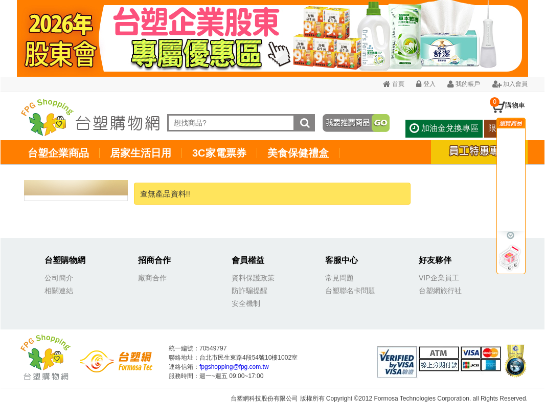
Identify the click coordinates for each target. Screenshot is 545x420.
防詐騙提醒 (249, 290)
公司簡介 (58, 278)
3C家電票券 (219, 153)
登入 (425, 83)
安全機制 (246, 303)
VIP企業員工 (439, 278)
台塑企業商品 (58, 153)
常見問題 (339, 278)
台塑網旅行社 (440, 290)
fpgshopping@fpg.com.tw (234, 366)
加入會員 (510, 83)
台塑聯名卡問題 (350, 290)
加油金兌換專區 (444, 128)
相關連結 (58, 290)
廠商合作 (152, 278)
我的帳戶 (463, 83)
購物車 (515, 105)
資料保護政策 (253, 278)
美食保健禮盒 (298, 153)
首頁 (393, 83)
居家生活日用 (140, 153)
